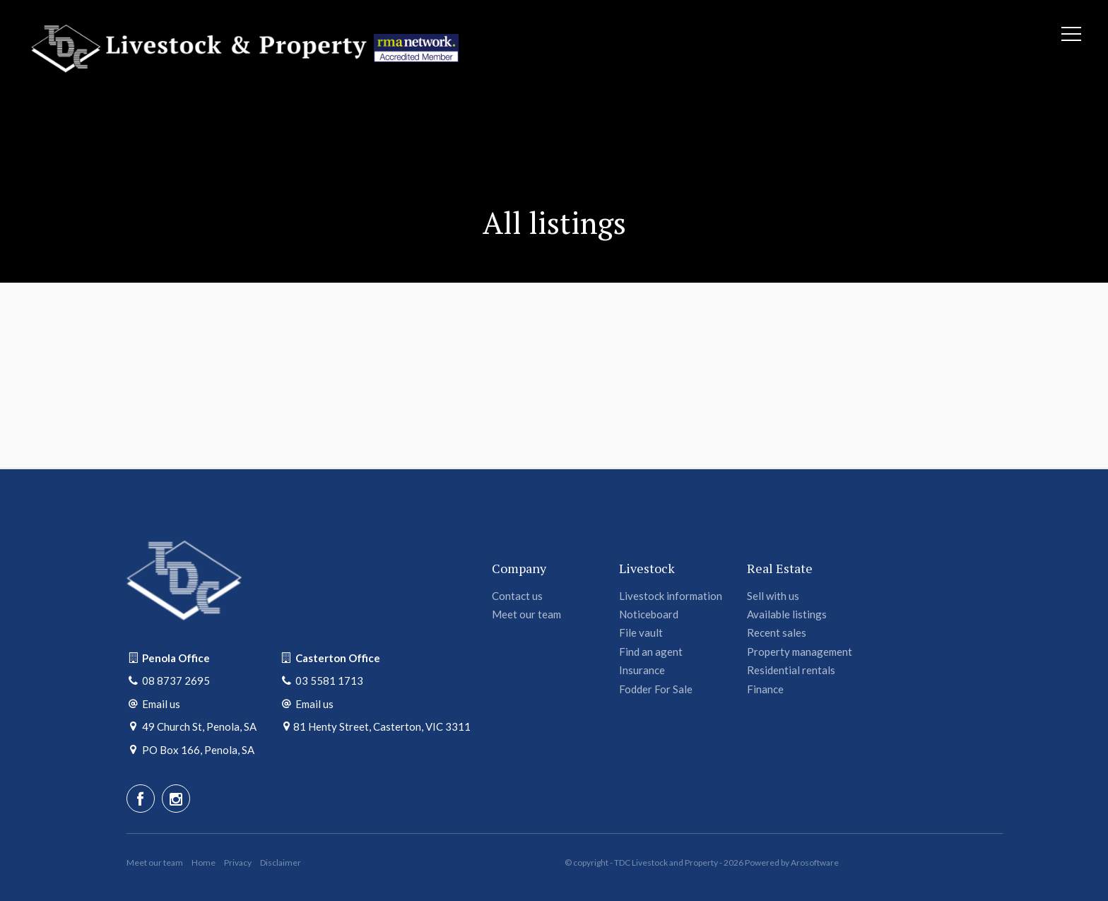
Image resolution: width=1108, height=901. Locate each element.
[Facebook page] (140, 798)
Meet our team (154, 862)
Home (203, 862)
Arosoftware (815, 862)
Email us (161, 703)
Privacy (238, 862)
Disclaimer (280, 862)
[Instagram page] (176, 798)
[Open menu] (1071, 34)
